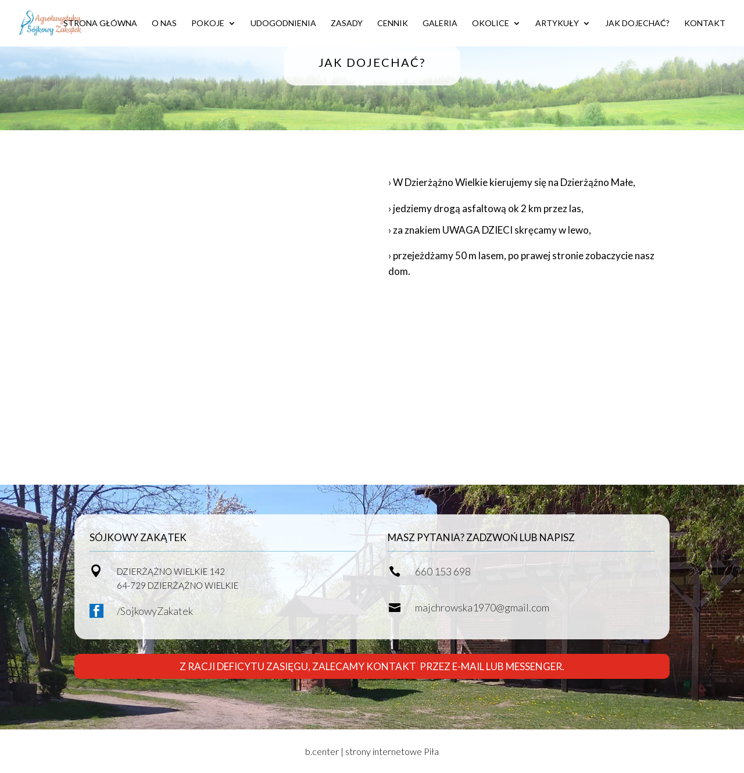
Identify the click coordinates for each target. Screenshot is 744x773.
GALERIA (440, 23)
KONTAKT (704, 23)
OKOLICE (490, 23)
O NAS (164, 23)
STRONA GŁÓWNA (100, 23)
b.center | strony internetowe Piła (372, 751)
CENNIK (392, 23)
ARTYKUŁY (557, 23)
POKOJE (207, 23)
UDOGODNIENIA (283, 23)
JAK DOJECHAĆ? (637, 23)
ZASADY (347, 23)
